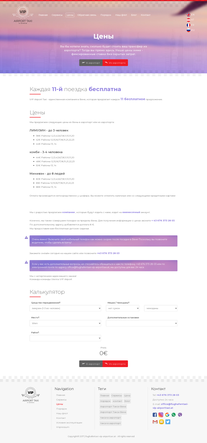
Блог (134, 15)
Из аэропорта (114, 62)
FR (190, 25)
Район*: (35, 332)
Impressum (62, 427)
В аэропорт (91, 62)
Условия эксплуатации (69, 422)
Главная (43, 15)
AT (190, 20)
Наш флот (121, 15)
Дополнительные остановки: (123, 317)
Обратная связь (86, 15)
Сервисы (57, 15)
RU (191, 30)
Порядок (105, 15)
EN (191, 15)
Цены (70, 15)
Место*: (35, 317)
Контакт (145, 15)
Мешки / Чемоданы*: (118, 303)
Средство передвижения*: (46, 303)
